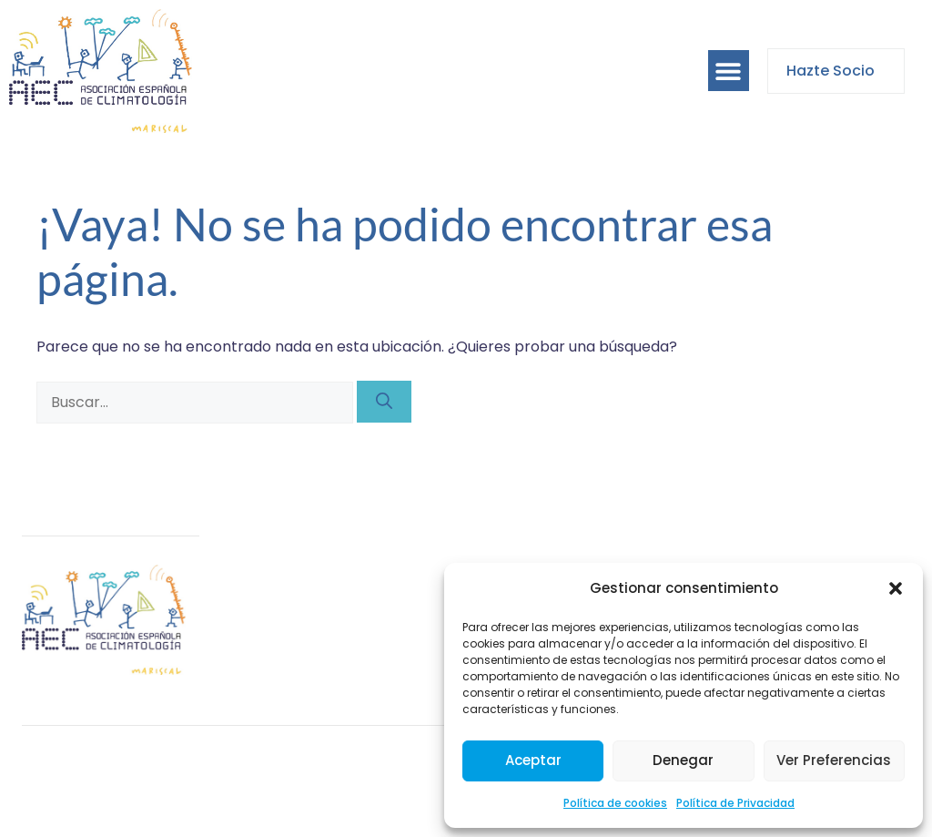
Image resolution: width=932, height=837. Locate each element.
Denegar (683, 760)
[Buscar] (384, 402)
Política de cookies (615, 803)
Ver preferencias (833, 760)
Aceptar (533, 760)
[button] (895, 588)
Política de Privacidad (735, 803)
